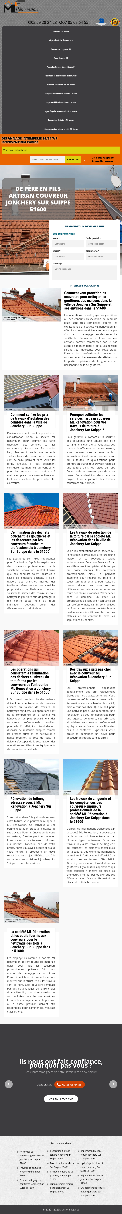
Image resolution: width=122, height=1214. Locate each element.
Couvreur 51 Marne (61, 31)
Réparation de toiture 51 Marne (61, 120)
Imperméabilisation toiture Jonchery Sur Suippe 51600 (91, 1154)
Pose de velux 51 (61, 58)
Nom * (56, 238)
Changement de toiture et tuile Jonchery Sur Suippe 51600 (93, 1191)
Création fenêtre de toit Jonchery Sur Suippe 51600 (62, 1175)
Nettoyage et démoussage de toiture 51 (61, 76)
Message (57, 263)
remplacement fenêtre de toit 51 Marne (61, 93)
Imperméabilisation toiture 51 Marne (61, 102)
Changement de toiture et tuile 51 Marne (61, 129)
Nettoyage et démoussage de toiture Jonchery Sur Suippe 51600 (32, 1157)
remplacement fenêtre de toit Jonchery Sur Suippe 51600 (61, 1187)
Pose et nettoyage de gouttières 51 (61, 67)
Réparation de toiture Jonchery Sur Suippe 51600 (92, 1179)
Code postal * (93, 238)
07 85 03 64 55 (73, 22)
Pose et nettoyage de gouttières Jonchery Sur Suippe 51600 (32, 1184)
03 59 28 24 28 (42, 22)
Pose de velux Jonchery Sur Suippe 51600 (62, 1165)
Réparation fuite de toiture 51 (61, 40)
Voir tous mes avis (61, 1099)
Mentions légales (69, 1209)
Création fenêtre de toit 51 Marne (61, 84)
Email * (56, 250)
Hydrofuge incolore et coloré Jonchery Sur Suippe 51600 (92, 1167)
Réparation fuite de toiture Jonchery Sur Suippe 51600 (60, 1154)
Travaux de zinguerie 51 (61, 49)
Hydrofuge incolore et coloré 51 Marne (61, 111)
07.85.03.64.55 (72, 1084)
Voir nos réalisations (15, 150)
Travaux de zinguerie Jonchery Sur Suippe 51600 (30, 1171)
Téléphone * (92, 250)
